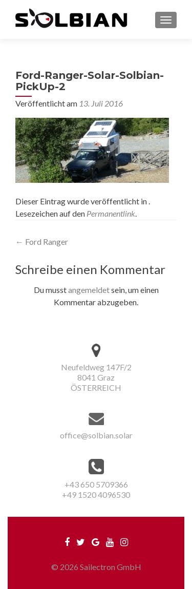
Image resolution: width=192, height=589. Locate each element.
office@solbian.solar (96, 435)
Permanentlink (111, 213)
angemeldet (89, 289)
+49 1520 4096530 (96, 494)
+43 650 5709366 (96, 484)
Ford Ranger (41, 241)
